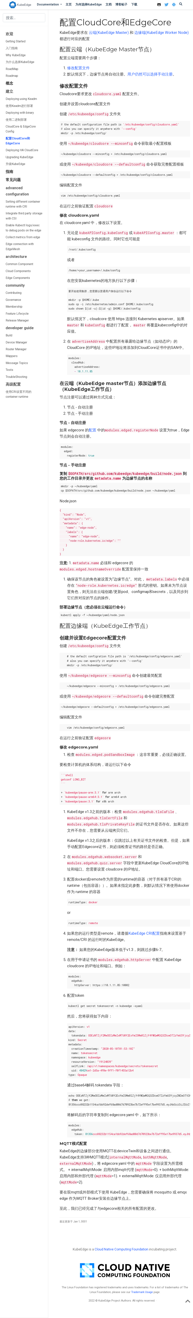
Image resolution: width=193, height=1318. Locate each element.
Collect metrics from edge (23, 237)
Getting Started (15, 41)
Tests (9, 370)
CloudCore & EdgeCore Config (21, 129)
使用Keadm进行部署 (19, 106)
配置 (92, 430)
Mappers (12, 356)
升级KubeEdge (15, 164)
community (15, 285)
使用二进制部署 (16, 119)
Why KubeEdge (16, 55)
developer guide (20, 328)
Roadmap (12, 76)
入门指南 (12, 48)
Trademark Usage (142, 1292)
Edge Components (18, 278)
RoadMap (12, 69)
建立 (9, 91)
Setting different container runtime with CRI (23, 204)
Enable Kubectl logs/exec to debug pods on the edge (23, 227)
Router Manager (16, 349)
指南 (9, 171)
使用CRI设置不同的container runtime (18, 394)
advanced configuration (17, 191)
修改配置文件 (78, 68)
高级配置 (13, 384)
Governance (13, 300)
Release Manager (17, 320)
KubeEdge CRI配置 (144, 933)
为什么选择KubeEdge (20, 62)
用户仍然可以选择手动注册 (150, 74)
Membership (14, 306)
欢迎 (9, 34)
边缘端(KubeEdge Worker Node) (161, 32)
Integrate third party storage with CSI (24, 216)
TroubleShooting (16, 377)
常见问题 (13, 179)
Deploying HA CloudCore (22, 150)
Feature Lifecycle (17, 313)
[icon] (159, 4)
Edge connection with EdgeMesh (20, 246)
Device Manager (16, 342)
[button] (49, 4)
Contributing (13, 293)
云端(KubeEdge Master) (109, 32)
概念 (9, 83)
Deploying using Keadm (21, 99)
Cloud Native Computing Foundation (121, 1249)
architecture (16, 256)
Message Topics (17, 363)
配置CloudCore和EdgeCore (18, 141)
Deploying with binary (20, 112)
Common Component (19, 264)
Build (9, 335)
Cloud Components (18, 271)
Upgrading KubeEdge (19, 157)
